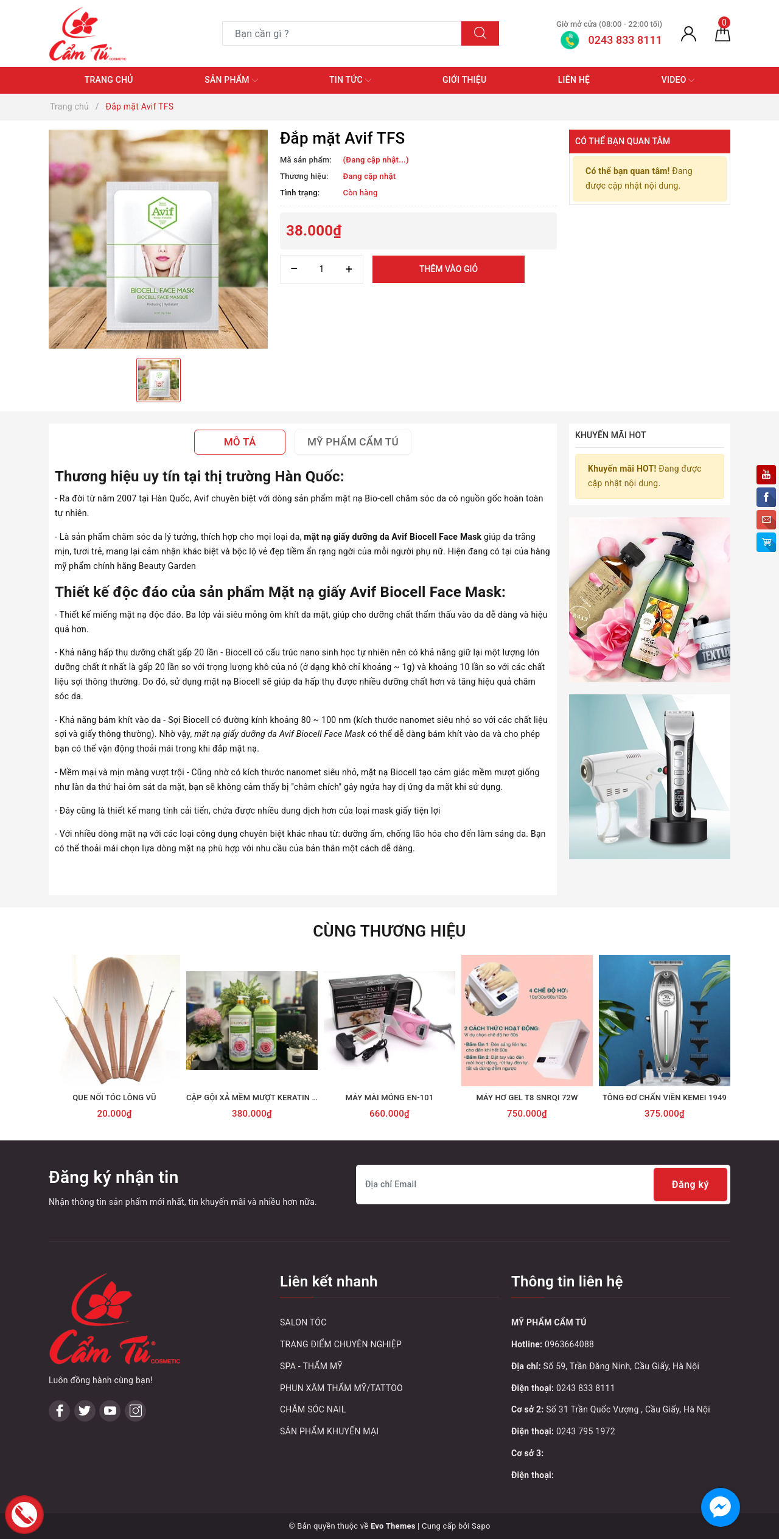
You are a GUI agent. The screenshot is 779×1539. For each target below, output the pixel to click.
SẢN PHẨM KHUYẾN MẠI (329, 1431)
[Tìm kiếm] (480, 33)
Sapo (481, 1525)
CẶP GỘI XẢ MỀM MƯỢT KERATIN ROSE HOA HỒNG (280, 1097)
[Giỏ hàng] (722, 33)
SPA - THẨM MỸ (311, 1366)
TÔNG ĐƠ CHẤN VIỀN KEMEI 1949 (665, 1097)
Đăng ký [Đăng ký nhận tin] (690, 1184)
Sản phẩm (230, 80)
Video (678, 80)
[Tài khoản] (688, 33)
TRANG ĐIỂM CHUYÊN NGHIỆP (341, 1344)
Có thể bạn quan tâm (622, 141)
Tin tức (350, 80)
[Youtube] (110, 1411)
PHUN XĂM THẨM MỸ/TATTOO (341, 1388)
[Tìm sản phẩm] (342, 33)
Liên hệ (574, 80)
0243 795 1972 (585, 1431)
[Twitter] (85, 1411)
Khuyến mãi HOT (610, 435)
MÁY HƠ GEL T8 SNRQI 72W (527, 1097)
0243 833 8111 (585, 1388)
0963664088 (569, 1344)
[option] (158, 239)
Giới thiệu (464, 80)
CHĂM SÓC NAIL (313, 1409)
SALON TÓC (303, 1322)
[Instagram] (135, 1411)
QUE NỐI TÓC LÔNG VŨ (114, 1097)
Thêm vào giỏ (448, 269)
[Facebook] (59, 1411)
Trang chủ (109, 80)
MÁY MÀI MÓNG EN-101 (390, 1097)
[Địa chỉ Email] (543, 1184)
